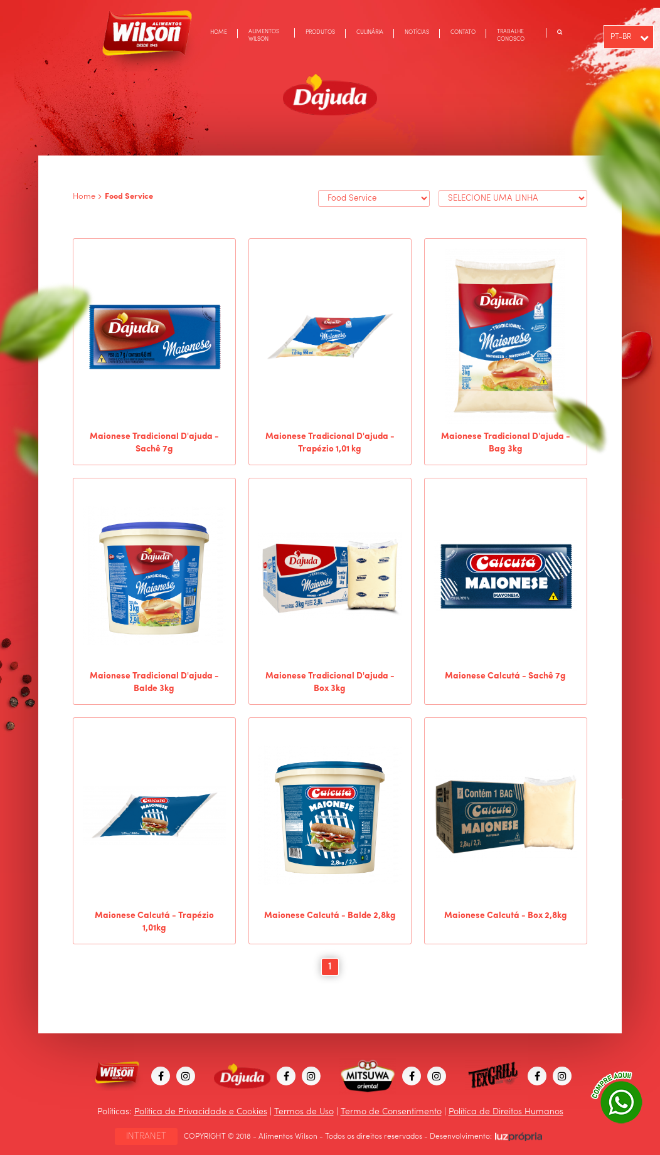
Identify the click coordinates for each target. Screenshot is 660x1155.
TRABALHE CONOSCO (510, 35)
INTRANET (146, 1136)
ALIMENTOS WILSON (263, 35)
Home (84, 196)
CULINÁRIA (369, 32)
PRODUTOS (320, 32)
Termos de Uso (304, 1111)
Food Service (129, 196)
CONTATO (463, 32)
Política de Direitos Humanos (506, 1111)
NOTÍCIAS (417, 32)
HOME (218, 32)
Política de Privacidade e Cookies (200, 1111)
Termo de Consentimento (391, 1111)
